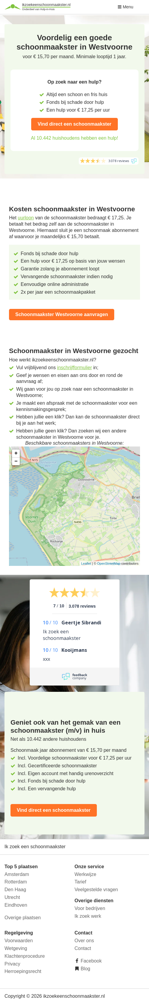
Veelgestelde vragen (96, 889)
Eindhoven (15, 905)
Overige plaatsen (22, 917)
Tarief (80, 881)
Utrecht (12, 897)
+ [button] (16, 453)
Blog (84, 968)
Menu (125, 6)
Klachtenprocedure (24, 956)
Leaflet (86, 563)
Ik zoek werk (88, 916)
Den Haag (15, 889)
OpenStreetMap (109, 563)
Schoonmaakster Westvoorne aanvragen (61, 314)
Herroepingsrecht (22, 971)
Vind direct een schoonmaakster (74, 124)
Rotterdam (15, 881)
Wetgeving (15, 948)
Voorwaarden (18, 940)
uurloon (26, 217)
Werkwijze (86, 874)
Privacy (12, 963)
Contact (83, 948)
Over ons (84, 940)
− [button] (16, 461)
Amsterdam (16, 874)
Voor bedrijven (90, 908)
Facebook (90, 960)
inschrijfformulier (74, 367)
